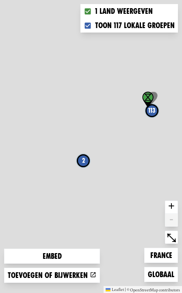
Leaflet (115, 289)
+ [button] (171, 207)
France (163, 254)
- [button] (171, 220)
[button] (148, 100)
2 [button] (83, 160)
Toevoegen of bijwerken (52, 275)
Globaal (160, 274)
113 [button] (152, 110)
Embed (52, 256)
